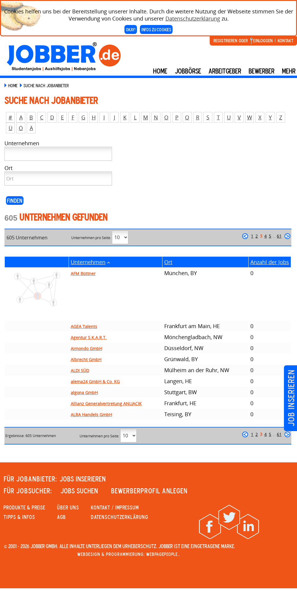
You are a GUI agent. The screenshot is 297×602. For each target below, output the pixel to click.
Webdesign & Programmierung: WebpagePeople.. (128, 554)
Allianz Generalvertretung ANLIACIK (106, 403)
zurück (245, 236)
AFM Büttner (83, 273)
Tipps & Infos (19, 517)
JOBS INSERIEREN (82, 478)
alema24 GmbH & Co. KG (95, 381)
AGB (61, 517)
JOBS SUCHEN (79, 490)
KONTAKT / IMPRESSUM (115, 507)
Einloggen (263, 40)
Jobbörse (188, 70)
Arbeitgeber (224, 70)
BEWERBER (261, 70)
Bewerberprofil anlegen (149, 490)
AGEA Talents (84, 326)
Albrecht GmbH (86, 359)
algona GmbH (84, 392)
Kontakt (285, 40)
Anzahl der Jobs (269, 262)
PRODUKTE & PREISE (24, 507)
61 (279, 236)
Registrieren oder (231, 40)
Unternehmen (88, 262)
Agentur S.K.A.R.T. (89, 337)
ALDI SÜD (80, 370)
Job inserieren (290, 398)
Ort (168, 262)
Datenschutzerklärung (192, 18)
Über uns (68, 507)
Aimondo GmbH (86, 348)
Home (160, 70)
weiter (287, 236)
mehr (289, 70)
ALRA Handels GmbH (91, 414)
